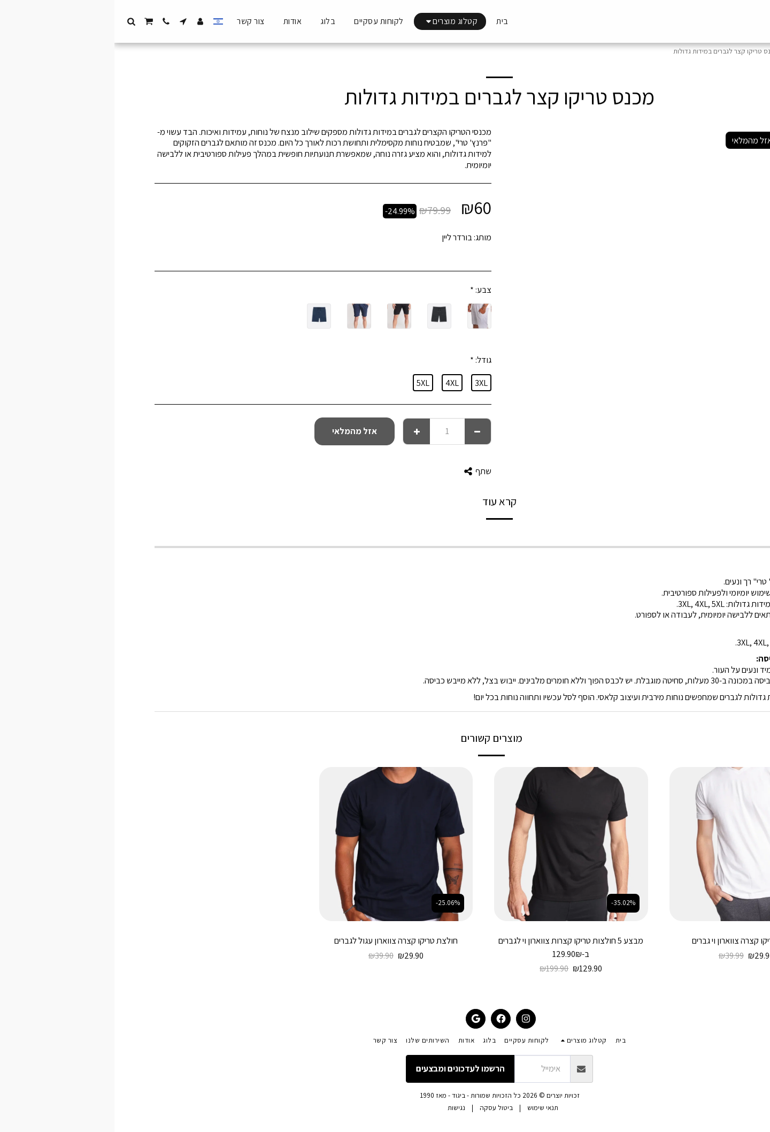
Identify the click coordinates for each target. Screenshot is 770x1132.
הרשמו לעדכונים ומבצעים (346, 1068)
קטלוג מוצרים (692, 51)
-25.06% (333, 902)
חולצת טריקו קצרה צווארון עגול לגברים (281, 940)
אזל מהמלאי (240, 431)
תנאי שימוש (428, 1107)
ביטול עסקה (381, 1107)
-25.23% (684, 902)
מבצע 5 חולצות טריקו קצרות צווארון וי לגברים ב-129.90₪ (456, 947)
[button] (69, 21)
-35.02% (509, 902)
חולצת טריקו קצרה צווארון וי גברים (632, 940)
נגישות (342, 1107)
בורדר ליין (342, 237)
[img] (632, 844)
